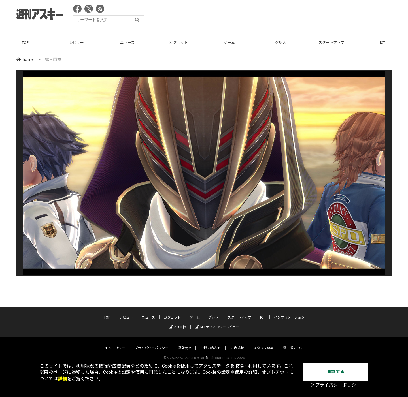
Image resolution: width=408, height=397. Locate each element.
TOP (25, 42)
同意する (335, 371)
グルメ (280, 42)
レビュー (76, 42)
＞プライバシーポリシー (335, 385)
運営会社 (184, 342)
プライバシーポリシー (151, 342)
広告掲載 (237, 342)
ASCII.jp (177, 321)
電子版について (295, 342)
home (25, 59)
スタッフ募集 (263, 342)
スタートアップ (331, 42)
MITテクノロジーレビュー (217, 321)
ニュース (127, 42)
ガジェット (178, 42)
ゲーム (229, 42)
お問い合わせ (211, 342)
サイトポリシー (113, 342)
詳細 (62, 378)
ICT (382, 42)
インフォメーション (289, 312)
